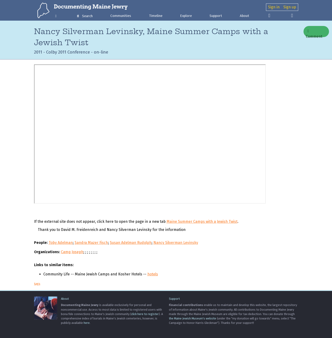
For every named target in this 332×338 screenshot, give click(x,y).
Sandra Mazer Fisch (91, 242)
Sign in (274, 7)
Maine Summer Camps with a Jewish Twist (202, 221)
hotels (152, 274)
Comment (314, 33)
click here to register (145, 314)
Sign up (289, 7)
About (244, 16)
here (87, 323)
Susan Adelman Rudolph (131, 242)
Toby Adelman (61, 242)
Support (215, 16)
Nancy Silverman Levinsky (175, 242)
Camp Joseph (72, 252)
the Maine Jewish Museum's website (192, 318)
